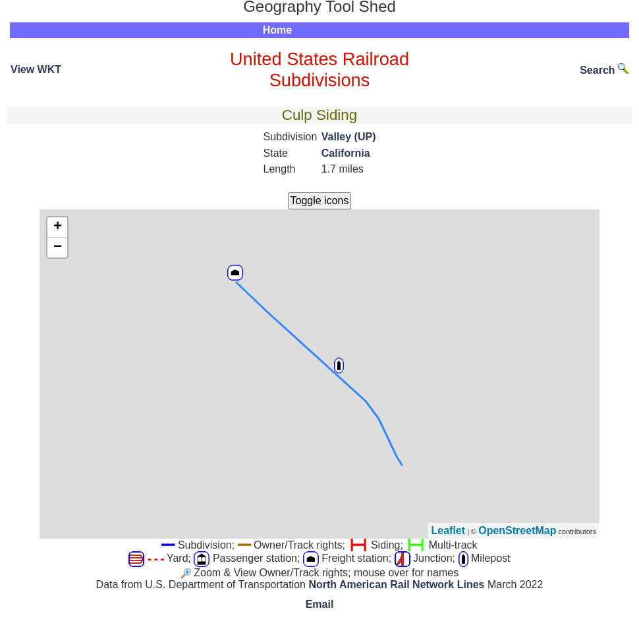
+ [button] (57, 227)
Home (277, 30)
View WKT (36, 69)
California (345, 153)
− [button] (57, 248)
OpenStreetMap (517, 530)
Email (320, 604)
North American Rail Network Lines (396, 584)
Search (604, 70)
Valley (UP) (348, 136)
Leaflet (448, 530)
